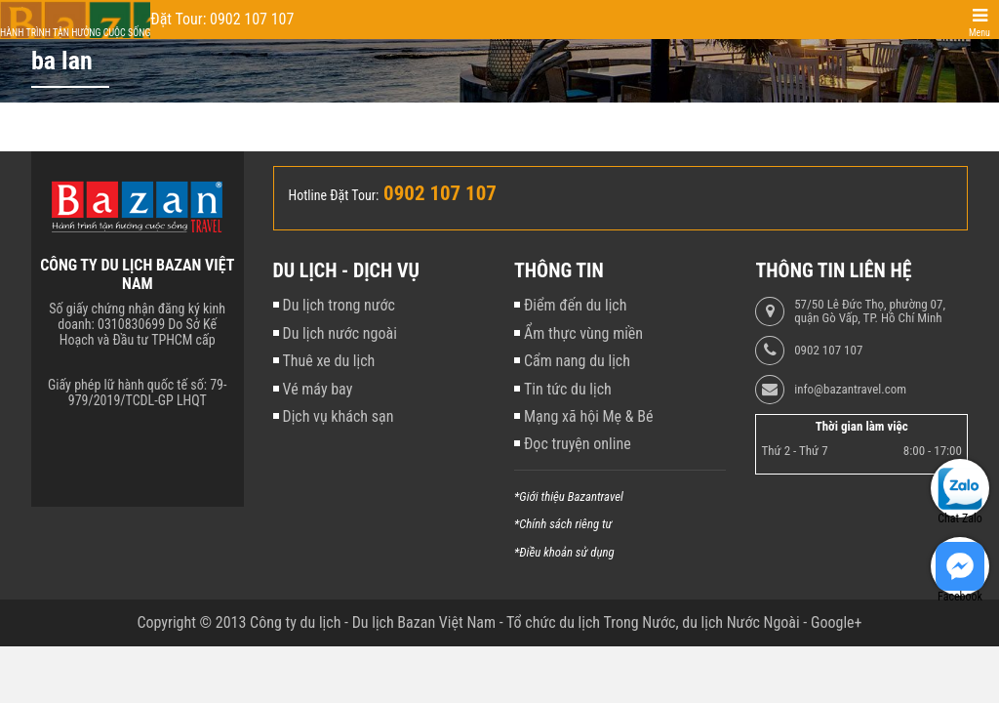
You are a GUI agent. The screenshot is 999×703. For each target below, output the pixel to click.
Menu (979, 32)
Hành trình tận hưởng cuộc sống (75, 32)
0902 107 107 (828, 350)
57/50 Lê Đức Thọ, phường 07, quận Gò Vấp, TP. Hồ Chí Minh (869, 311)
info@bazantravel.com (850, 389)
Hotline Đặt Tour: (334, 195)
